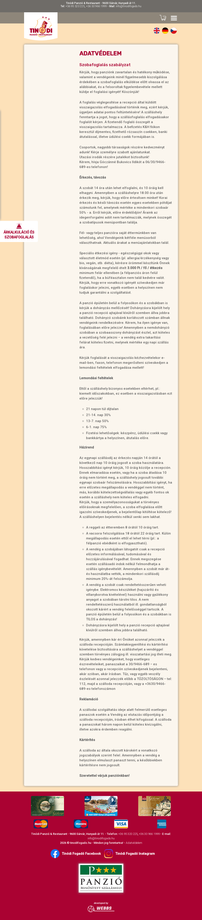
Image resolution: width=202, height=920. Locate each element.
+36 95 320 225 (75, 6)
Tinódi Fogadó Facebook (76, 854)
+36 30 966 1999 (96, 6)
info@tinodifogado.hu (128, 6)
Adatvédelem (134, 842)
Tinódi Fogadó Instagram (129, 854)
